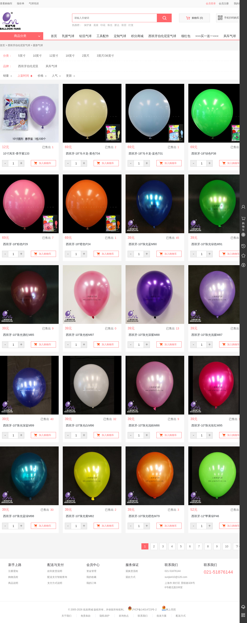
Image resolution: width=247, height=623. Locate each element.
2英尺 (86, 55)
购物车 (194, 18)
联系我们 (143, 615)
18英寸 (70, 55)
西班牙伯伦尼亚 (28, 66)
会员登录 (211, 3)
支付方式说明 (54, 583)
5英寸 (22, 55)
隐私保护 (105, 615)
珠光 (109, 25)
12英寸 (53, 55)
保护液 (87, 25)
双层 (123, 25)
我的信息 (240, 3)
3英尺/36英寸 (105, 55)
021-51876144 (173, 571)
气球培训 (34, 3)
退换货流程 (132, 571)
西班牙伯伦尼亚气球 (162, 36)
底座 (95, 25)
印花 (102, 25)
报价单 (20, 3)
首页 (54, 36)
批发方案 (162, 615)
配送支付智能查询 (57, 577)
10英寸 (37, 55)
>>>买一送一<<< (207, 36)
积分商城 (137, 36)
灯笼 (130, 25)
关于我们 (66, 615)
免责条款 (86, 615)
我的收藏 (91, 577)
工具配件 (103, 36)
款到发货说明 (54, 571)
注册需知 (13, 571)
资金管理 (91, 571)
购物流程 (13, 577)
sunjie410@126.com (176, 577)
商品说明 (13, 583)
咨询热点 (124, 615)
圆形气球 (38, 45)
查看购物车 (6, 3)
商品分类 (27, 35)
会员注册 (224, 3)
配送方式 (181, 615)
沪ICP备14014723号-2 (142, 609)
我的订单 (91, 583)
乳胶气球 (68, 36)
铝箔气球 (85, 36)
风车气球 (230, 36)
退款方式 (130, 577)
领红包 (185, 36)
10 (226, 546)
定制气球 (120, 36)
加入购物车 (45, 163)
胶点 (116, 25)
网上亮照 (169, 609)
